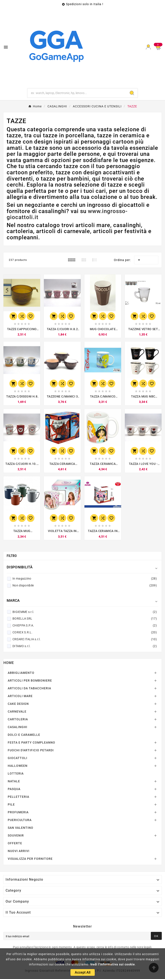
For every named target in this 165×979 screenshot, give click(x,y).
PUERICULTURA (20, 820)
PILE (11, 804)
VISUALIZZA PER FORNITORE (30, 858)
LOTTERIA (16, 773)
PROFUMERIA (18, 812)
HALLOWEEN (18, 765)
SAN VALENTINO (20, 827)
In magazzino (84, 578)
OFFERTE (15, 843)
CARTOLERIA (18, 719)
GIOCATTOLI (17, 758)
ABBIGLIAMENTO (21, 672)
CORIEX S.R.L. (84, 632)
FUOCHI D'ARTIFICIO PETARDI (31, 750)
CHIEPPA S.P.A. (84, 625)
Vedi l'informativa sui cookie (112, 964)
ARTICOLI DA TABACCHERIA (29, 688)
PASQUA (14, 789)
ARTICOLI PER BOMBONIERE (30, 680)
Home (8, 663)
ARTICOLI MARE (20, 696)
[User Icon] (148, 47)
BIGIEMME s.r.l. (84, 612)
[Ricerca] (77, 92)
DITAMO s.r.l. (84, 646)
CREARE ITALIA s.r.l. (84, 639)
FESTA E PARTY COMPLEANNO (31, 742)
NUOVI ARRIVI (18, 851)
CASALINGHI (17, 727)
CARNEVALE (17, 711)
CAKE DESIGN (18, 703)
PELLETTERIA (18, 796)
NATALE (14, 781)
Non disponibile (84, 585)
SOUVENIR (16, 835)
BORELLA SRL (84, 618)
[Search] (132, 93)
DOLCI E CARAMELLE (24, 734)
